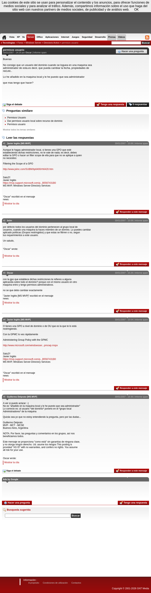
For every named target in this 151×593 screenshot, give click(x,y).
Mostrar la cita (11, 203)
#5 (4, 397)
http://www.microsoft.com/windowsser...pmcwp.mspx (30, 345)
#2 (4, 220)
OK (136, 9)
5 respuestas (138, 104)
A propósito (33, 583)
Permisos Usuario (16, 117)
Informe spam (40, 52)
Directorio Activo (51, 43)
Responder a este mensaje (131, 212)
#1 (4, 143)
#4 (4, 319)
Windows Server (33, 43)
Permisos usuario (16, 124)
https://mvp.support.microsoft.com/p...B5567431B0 (29, 183)
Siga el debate (12, 104)
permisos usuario (70, 43)
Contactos (76, 583)
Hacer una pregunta (131, 51)
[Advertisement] (75, 92)
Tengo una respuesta (110, 104)
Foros (20, 43)
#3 (4, 273)
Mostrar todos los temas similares (19, 129)
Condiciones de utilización (55, 583)
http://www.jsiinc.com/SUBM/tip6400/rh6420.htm (28, 169)
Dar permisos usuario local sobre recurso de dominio (35, 121)
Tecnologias (9, 43)
